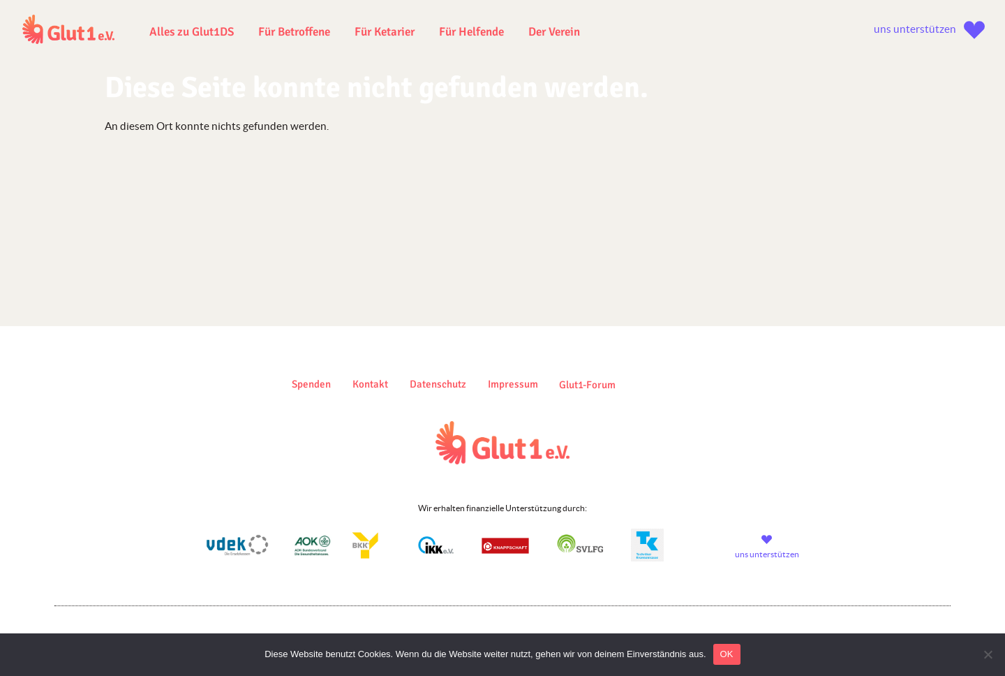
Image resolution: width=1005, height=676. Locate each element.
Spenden (311, 384)
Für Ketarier (385, 31)
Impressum (513, 384)
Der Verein (554, 31)
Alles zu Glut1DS (191, 31)
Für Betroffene (294, 31)
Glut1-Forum (587, 385)
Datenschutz (438, 384)
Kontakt (370, 384)
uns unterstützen (915, 29)
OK (727, 654)
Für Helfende (471, 31)
